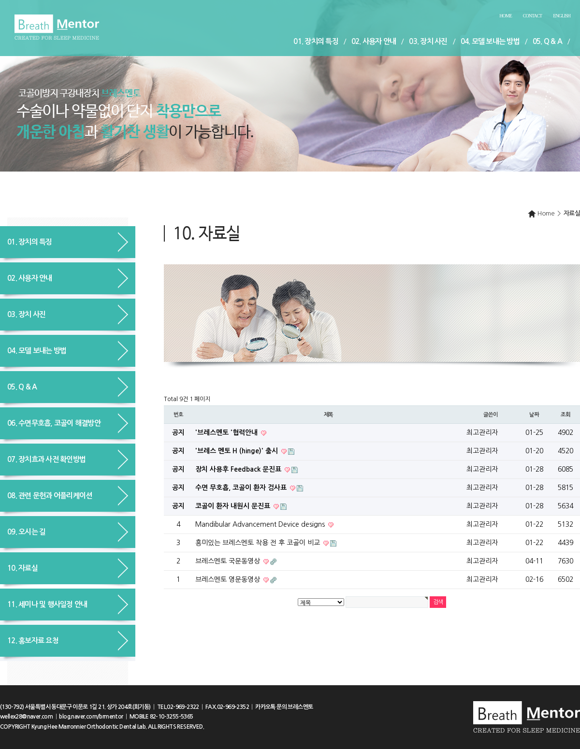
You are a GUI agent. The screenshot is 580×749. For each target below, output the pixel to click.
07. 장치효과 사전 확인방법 (46, 459)
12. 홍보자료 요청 (32, 640)
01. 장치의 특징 (315, 41)
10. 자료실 (22, 568)
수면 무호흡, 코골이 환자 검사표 (242, 487)
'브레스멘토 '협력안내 (227, 432)
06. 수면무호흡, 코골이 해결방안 (54, 423)
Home (505, 15)
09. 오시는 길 (26, 531)
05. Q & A (547, 41)
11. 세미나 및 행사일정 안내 (47, 604)
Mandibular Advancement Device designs (261, 524)
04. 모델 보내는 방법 (490, 41)
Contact (532, 15)
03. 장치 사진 (428, 41)
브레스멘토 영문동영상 (228, 579)
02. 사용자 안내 (373, 41)
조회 (565, 415)
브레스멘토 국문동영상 (228, 561)
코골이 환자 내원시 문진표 (233, 506)
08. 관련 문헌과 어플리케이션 (49, 495)
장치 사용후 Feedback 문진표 (239, 469)
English (561, 15)
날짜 (534, 415)
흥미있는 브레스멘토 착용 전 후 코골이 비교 (258, 542)
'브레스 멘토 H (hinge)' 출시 (237, 450)
